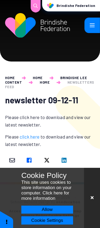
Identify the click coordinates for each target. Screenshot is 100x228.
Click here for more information (45, 195)
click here (30, 136)
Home (10, 78)
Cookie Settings (47, 220)
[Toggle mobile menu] (92, 25)
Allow (47, 209)
